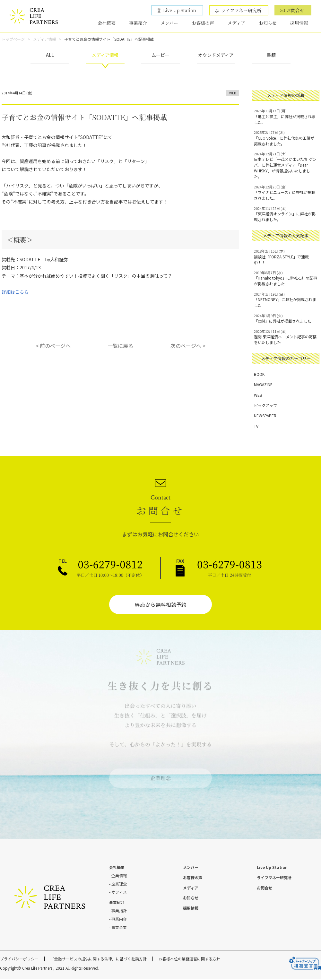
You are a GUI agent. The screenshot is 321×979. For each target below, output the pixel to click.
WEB (232, 93)
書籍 (271, 55)
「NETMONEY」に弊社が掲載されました (285, 299)
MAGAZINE (263, 384)
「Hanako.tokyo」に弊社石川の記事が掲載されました (285, 278)
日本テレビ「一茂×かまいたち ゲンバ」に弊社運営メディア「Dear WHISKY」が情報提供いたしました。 (285, 165)
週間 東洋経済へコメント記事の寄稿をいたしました (285, 337)
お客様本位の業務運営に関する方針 (189, 958)
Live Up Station (179, 10)
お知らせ (268, 23)
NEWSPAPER (265, 415)
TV (256, 426)
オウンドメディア (216, 55)
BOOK (259, 374)
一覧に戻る (120, 349)
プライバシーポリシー (19, 958)
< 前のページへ (53, 349)
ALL (50, 55)
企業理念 (160, 774)
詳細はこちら (15, 292)
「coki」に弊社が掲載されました (285, 318)
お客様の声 (203, 23)
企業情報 (119, 875)
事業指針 (119, 910)
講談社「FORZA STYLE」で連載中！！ (285, 256)
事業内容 (119, 919)
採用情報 (299, 23)
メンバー (169, 23)
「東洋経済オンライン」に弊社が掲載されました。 (285, 214)
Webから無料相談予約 (161, 604)
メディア (236, 23)
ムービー (160, 55)
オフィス (119, 892)
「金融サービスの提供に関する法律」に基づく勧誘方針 (98, 958)
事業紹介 (138, 23)
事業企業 (119, 927)
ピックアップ (265, 405)
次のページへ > (187, 349)
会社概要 (107, 23)
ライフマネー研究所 (241, 10)
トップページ (13, 39)
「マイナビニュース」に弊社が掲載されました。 (285, 192)
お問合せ (295, 10)
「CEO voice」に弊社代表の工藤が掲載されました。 (285, 138)
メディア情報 (44, 39)
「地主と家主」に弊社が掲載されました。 (285, 116)
